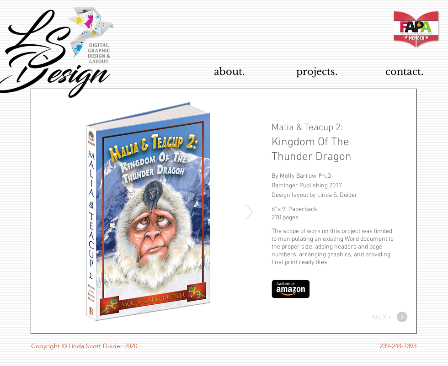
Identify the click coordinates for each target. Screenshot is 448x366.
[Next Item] (249, 212)
